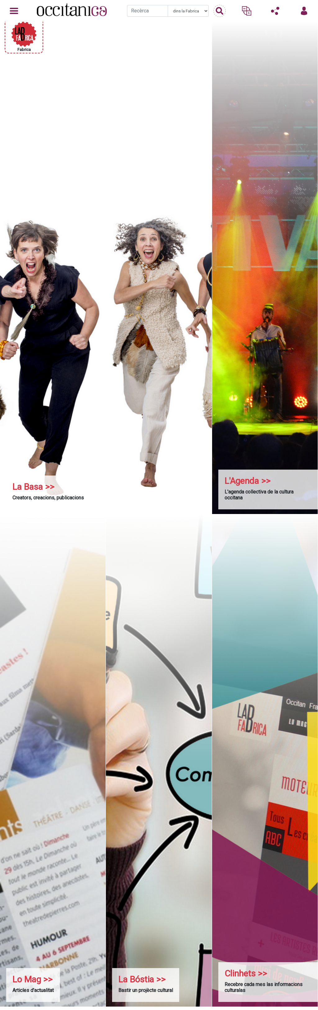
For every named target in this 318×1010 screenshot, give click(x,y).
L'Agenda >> (247, 481)
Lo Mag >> (32, 979)
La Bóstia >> (142, 979)
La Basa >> (33, 487)
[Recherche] (147, 11)
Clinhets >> (246, 973)
